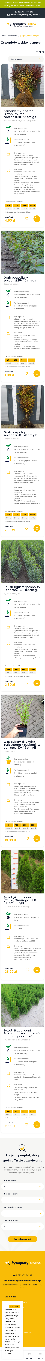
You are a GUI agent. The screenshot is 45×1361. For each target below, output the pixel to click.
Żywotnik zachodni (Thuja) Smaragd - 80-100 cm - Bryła (22, 901)
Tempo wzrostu (12, 36)
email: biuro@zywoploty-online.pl (25, 15)
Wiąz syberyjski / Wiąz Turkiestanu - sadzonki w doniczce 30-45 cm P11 (22, 746)
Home (3, 36)
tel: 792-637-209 (25, 12)
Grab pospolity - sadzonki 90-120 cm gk (22, 435)
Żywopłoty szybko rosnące (29, 36)
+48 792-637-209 (22, 1275)
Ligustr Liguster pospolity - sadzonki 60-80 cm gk (22, 590)
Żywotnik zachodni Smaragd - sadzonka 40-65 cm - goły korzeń (22, 1034)
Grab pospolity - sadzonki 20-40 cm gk (22, 280)
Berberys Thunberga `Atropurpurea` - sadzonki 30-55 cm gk (22, 115)
